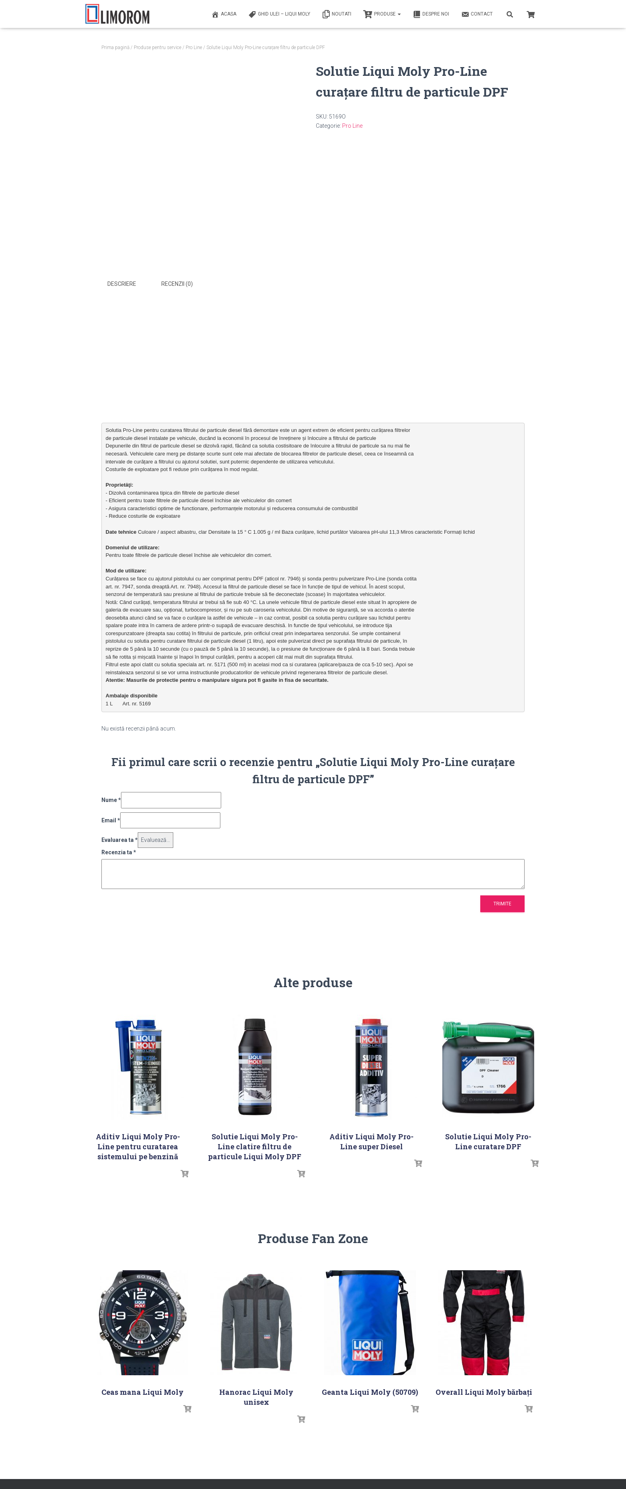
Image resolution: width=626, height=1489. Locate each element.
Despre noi (431, 14)
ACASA (223, 14)
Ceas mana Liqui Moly (142, 1391)
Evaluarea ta (119, 839)
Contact (477, 14)
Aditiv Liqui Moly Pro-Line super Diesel (371, 1140)
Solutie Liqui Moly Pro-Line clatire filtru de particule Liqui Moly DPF (254, 1145)
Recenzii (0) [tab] (177, 284)
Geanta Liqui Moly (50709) (370, 1391)
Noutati (336, 14)
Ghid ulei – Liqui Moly (279, 14)
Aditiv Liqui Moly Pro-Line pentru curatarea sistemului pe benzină (138, 1145)
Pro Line (194, 47)
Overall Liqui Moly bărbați (484, 1391)
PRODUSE (382, 14)
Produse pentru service (157, 47)
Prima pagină (115, 47)
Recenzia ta (118, 851)
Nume (111, 799)
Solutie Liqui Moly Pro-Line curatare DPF (488, 1140)
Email (110, 819)
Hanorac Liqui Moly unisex (256, 1396)
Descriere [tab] (121, 284)
